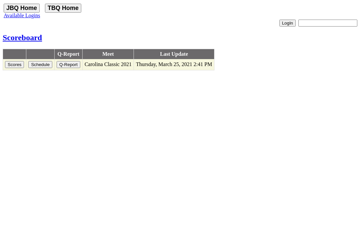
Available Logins (22, 15)
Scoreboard (22, 37)
